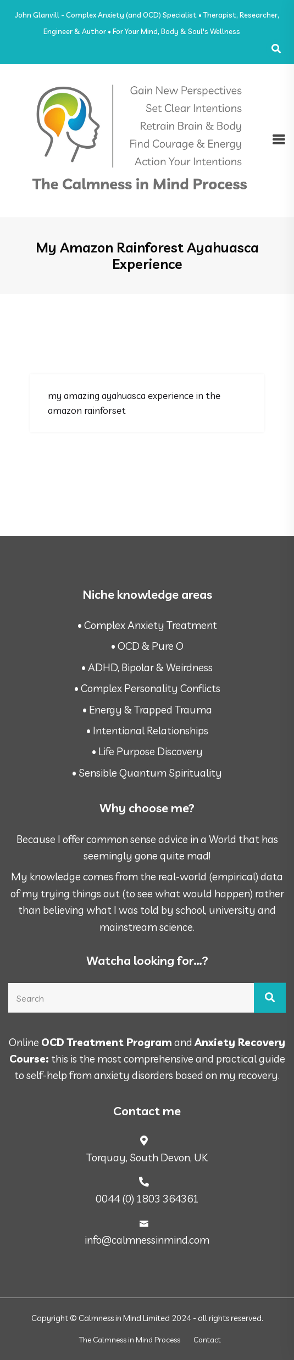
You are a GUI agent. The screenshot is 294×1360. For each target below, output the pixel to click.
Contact (207, 1340)
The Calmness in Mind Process (129, 1340)
